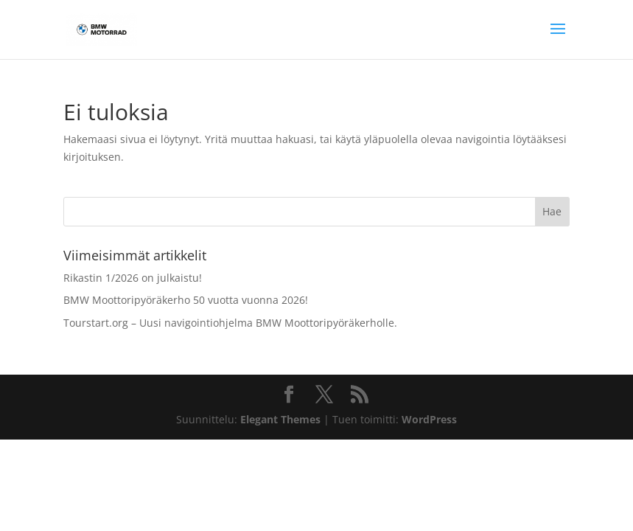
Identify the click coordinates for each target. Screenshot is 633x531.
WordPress (429, 419)
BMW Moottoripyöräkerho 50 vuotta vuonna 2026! (185, 300)
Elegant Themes (280, 419)
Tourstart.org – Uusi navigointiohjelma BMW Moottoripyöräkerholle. (230, 323)
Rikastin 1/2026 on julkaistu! (132, 278)
